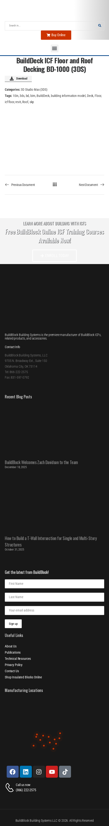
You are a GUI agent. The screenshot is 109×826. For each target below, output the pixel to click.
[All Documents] (55, 184)
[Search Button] (99, 25)
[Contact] (10, 787)
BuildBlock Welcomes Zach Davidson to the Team (41, 462)
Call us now (23, 785)
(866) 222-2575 (26, 790)
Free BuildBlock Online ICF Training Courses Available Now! (54, 236)
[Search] (50, 25)
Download (18, 79)
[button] (55, 48)
